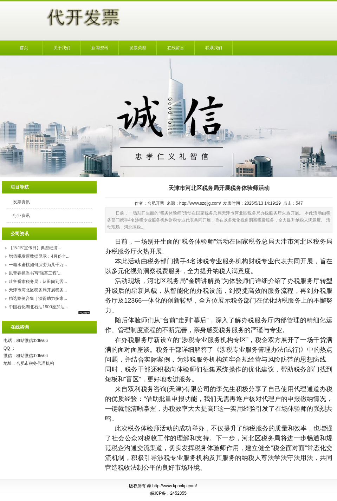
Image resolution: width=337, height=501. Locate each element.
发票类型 (137, 47)
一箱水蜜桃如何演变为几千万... (38, 264)
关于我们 (61, 47)
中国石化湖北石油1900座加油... (38, 306)
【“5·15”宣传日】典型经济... (35, 247)
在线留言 (175, 47)
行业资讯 (21, 215)
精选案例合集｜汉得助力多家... (38, 298)
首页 (24, 47)
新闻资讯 (99, 47)
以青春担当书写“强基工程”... (35, 273)
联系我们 (213, 47)
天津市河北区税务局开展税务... (38, 290)
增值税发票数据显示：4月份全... (39, 256)
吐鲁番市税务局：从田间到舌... (38, 281)
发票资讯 (21, 201)
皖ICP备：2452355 (168, 493)
